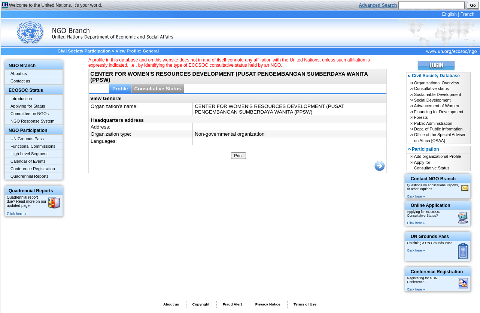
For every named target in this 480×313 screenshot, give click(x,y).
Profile (120, 88)
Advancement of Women (436, 105)
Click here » (17, 214)
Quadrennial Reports (29, 176)
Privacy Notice (267, 304)
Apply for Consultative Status (432, 165)
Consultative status (431, 88)
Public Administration (433, 123)
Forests (421, 117)
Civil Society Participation (84, 51)
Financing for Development (438, 111)
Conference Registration (32, 168)
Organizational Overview (436, 83)
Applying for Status (27, 106)
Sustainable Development (437, 94)
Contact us (20, 81)
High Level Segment (29, 153)
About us (18, 73)
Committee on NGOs (29, 113)
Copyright (200, 304)
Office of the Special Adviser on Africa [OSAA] (439, 137)
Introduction (21, 98)
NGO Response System (32, 121)
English (449, 14)
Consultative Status (157, 88)
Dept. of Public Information (438, 129)
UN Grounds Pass (27, 138)
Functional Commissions (32, 146)
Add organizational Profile (437, 156)
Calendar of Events (28, 161)
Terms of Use (305, 304)
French (467, 14)
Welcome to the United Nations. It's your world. (55, 5)
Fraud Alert (232, 304)
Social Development (432, 100)
